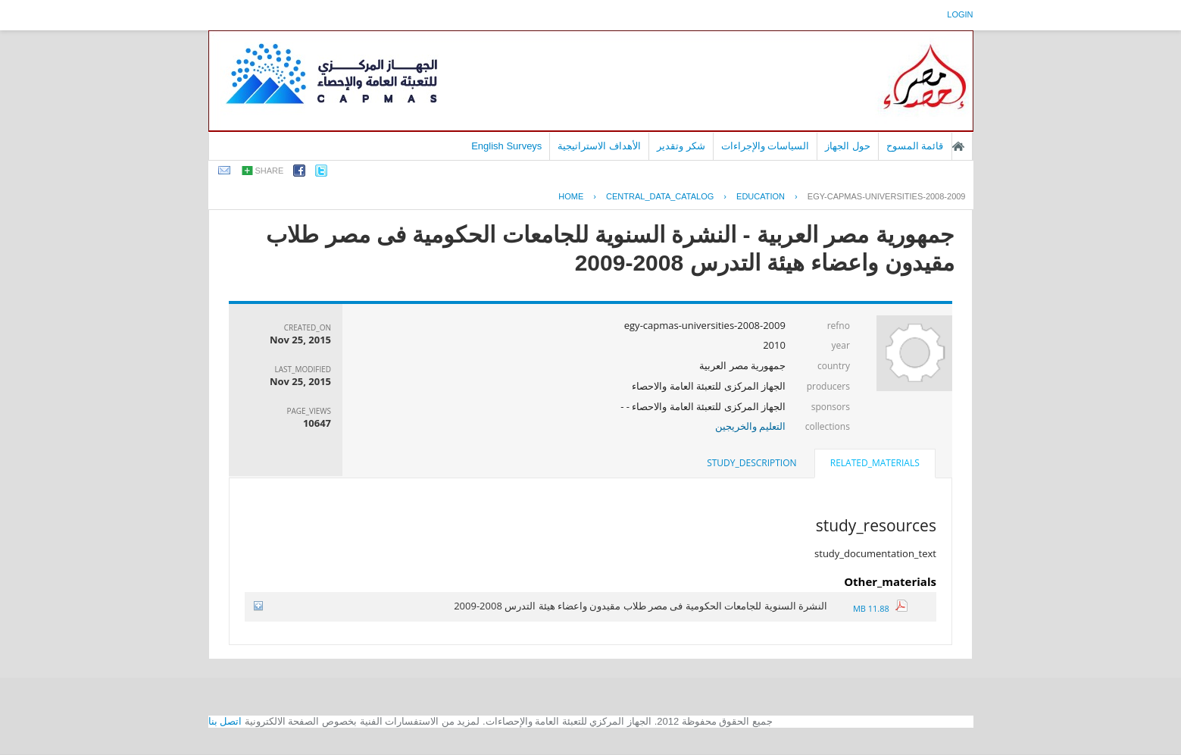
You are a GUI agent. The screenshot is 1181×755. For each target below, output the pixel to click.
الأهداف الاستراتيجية (599, 146)
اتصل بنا (225, 721)
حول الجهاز (847, 146)
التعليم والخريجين (750, 426)
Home (570, 196)
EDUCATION (760, 196)
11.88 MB (880, 608)
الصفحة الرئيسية (958, 146)
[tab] (875, 465)
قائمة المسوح (915, 146)
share (269, 170)
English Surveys (506, 146)
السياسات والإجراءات (765, 146)
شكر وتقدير (681, 146)
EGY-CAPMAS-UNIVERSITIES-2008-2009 (887, 196)
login (960, 14)
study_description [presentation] (751, 462)
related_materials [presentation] (875, 462)
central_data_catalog (660, 196)
